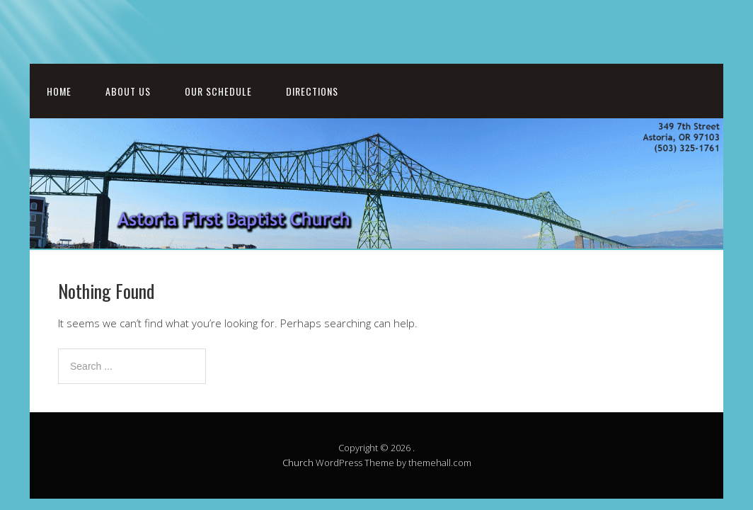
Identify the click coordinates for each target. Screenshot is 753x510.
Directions (312, 91)
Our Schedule (218, 91)
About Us (128, 91)
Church (298, 462)
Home (59, 91)
